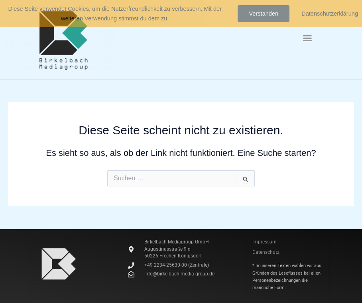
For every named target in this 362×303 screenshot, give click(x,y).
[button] (307, 38)
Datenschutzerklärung (329, 13)
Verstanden (263, 13)
